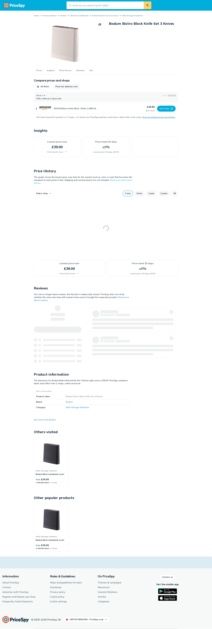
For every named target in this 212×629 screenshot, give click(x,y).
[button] (43, 87)
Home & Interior (50, 15)
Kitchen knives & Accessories (105, 15)
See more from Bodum (45, 419)
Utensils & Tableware (79, 15)
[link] (51, 461)
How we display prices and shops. (158, 117)
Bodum (69, 402)
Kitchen (63, 15)
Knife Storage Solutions (132, 15)
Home (36, 15)
